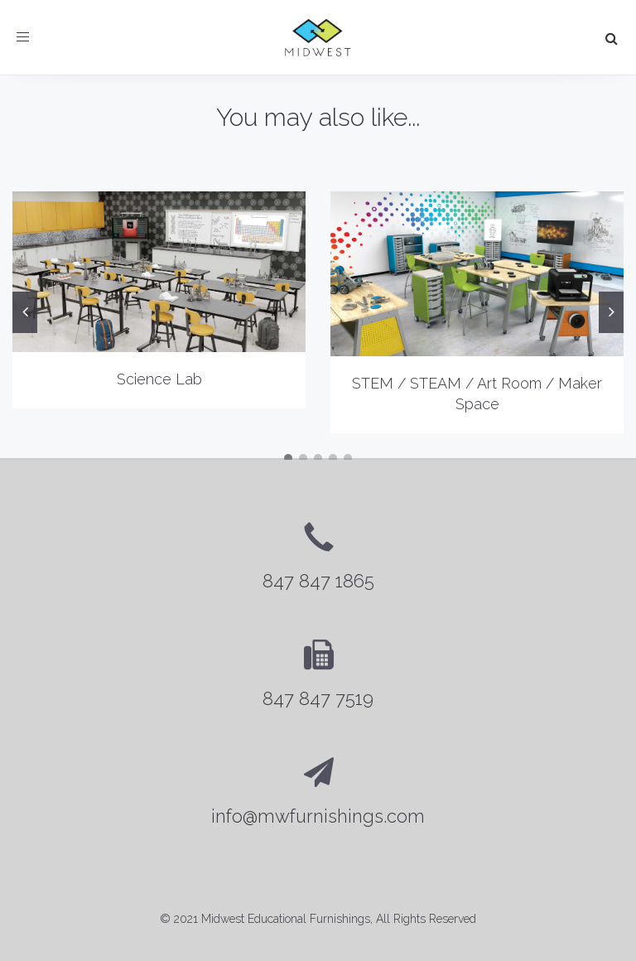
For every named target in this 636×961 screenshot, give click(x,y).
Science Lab (159, 379)
